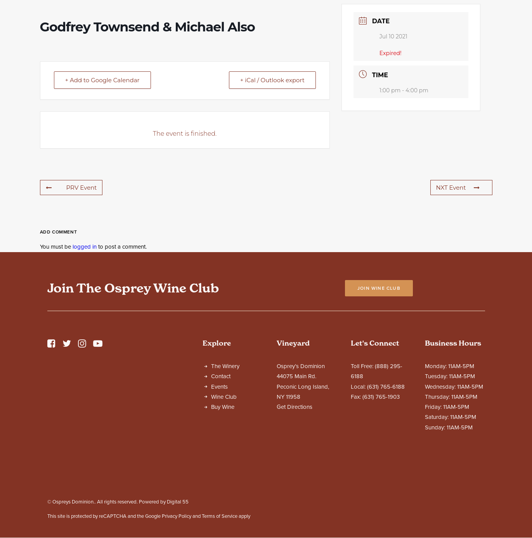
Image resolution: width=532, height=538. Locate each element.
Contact (220, 444)
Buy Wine (222, 475)
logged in (85, 314)
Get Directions (294, 475)
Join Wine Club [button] (378, 356)
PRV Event (71, 255)
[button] (51, 413)
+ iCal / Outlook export (272, 148)
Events (219, 455)
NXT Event (458, 255)
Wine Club (224, 465)
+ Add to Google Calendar (102, 148)
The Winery (225, 434)
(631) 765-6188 (386, 455)
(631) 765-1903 (381, 465)
